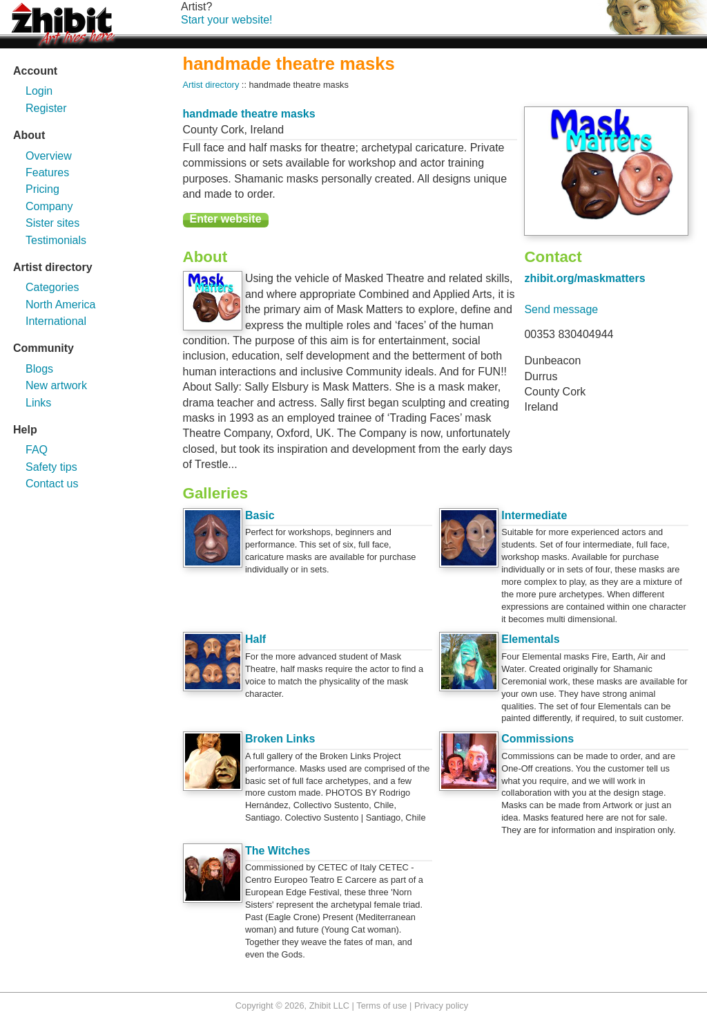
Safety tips (51, 467)
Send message (561, 309)
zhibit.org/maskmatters (584, 278)
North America (60, 304)
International (56, 321)
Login (39, 91)
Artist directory (211, 85)
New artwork (56, 385)
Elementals (530, 639)
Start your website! (227, 20)
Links (38, 403)
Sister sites (52, 223)
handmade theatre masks (249, 114)
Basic (260, 515)
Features (47, 172)
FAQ (37, 450)
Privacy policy (441, 1005)
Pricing (42, 189)
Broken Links (280, 739)
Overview (49, 156)
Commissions (537, 739)
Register (46, 108)
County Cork (213, 129)
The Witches (277, 851)
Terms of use (381, 1005)
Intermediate (534, 515)
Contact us (52, 483)
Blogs (39, 369)
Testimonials (56, 240)
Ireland (267, 129)
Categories (52, 287)
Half (255, 639)
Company (49, 206)
